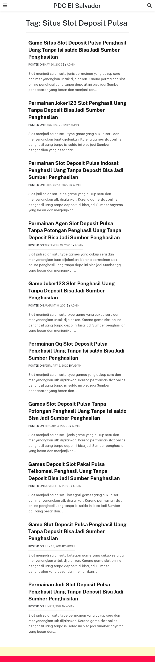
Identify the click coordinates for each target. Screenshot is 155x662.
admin (71, 64)
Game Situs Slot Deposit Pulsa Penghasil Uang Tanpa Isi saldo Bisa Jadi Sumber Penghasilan (77, 50)
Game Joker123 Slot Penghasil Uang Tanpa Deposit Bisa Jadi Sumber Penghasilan (71, 290)
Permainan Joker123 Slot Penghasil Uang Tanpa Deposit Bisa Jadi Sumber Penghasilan (77, 110)
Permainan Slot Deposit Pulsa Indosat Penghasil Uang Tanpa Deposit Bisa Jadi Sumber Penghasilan (75, 170)
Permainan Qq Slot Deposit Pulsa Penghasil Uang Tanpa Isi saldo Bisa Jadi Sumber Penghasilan (76, 351)
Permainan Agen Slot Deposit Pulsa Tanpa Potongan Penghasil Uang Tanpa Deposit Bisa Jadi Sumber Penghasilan (74, 230)
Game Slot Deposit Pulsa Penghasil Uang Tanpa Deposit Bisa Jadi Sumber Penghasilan (77, 531)
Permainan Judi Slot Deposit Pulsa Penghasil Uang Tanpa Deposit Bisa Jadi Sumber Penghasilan (75, 591)
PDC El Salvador (77, 5)
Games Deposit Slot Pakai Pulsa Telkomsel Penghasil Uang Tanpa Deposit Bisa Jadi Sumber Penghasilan (74, 471)
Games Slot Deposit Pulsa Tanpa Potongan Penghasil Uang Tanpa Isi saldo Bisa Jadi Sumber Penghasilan (77, 411)
